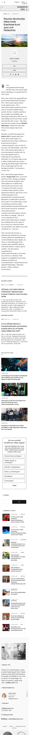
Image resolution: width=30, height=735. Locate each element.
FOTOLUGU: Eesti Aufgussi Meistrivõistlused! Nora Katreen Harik (17, 519)
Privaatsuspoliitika (7, 715)
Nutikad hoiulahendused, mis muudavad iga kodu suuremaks (18, 545)
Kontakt (14, 728)
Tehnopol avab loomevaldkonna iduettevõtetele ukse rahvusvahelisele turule (13, 402)
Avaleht (5, 727)
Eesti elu (7, 284)
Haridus (11, 284)
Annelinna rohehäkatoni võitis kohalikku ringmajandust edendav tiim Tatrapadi (14, 427)
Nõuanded (23, 539)
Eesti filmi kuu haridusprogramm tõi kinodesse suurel (18, 628)
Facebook (24, 3)
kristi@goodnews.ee (13, 699)
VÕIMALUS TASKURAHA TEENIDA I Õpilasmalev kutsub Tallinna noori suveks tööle (14, 293)
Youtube (23, 2)
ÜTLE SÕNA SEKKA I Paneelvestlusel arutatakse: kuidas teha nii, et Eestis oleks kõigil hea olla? (14, 327)
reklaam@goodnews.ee (15, 719)
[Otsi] (19, 502)
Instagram (17, 2)
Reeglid (11, 727)
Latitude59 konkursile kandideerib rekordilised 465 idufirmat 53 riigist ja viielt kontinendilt (14, 377)
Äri (8, 13)
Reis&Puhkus (14, 590)
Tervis (22, 552)
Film (22, 624)
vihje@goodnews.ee (11, 683)
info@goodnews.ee (7, 709)
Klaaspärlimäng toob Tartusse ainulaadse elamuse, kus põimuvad (18, 605)
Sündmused (14, 600)
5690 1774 (11, 697)
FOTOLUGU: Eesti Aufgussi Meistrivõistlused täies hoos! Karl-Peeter (18, 532)
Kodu (5, 13)
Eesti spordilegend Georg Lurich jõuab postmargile (17, 617)
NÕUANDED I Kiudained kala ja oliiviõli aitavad (17, 569)
